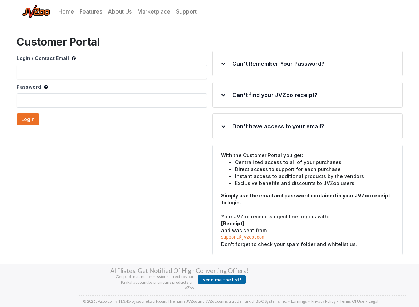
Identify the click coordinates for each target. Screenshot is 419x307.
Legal (373, 301)
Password (32, 86)
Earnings (299, 301)
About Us (120, 11)
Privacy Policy (323, 301)
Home (66, 11)
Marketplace (153, 11)
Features (91, 11)
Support (186, 11)
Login (28, 119)
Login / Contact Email (46, 58)
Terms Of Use (352, 301)
